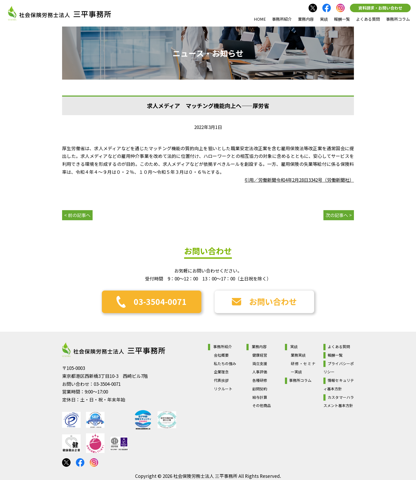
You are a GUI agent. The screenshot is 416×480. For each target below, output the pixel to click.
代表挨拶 (221, 380)
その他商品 (261, 405)
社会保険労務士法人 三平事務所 (113, 349)
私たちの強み (225, 363)
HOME (260, 19)
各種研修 (259, 380)
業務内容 (306, 19)
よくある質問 (368, 19)
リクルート (223, 388)
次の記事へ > (339, 215)
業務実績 (298, 355)
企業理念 (221, 371)
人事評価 (259, 371)
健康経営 (259, 355)
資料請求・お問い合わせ (380, 8)
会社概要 (221, 355)
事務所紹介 (282, 19)
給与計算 (259, 397)
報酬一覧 (342, 19)
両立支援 (259, 363)
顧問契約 (259, 388)
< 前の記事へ (77, 215)
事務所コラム (398, 19)
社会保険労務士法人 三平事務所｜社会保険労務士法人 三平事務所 (59, 13)
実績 (324, 19)
